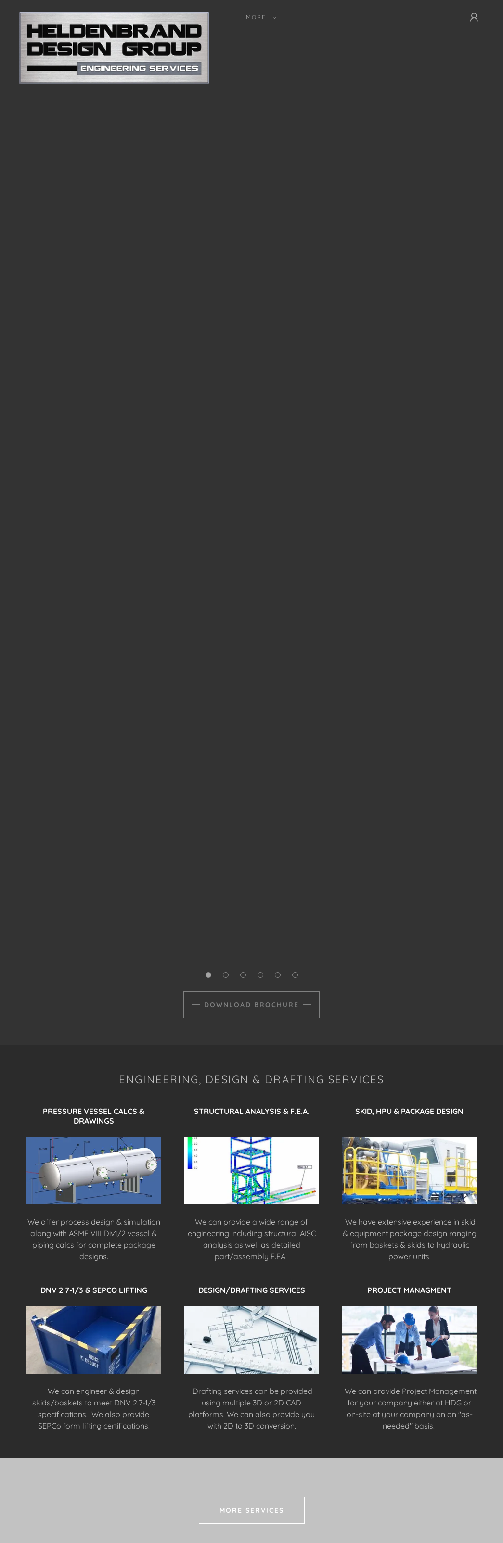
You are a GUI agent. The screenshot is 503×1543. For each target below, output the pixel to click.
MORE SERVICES (251, 1510)
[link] (114, 15)
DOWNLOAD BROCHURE (251, 1004)
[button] (259, 17)
